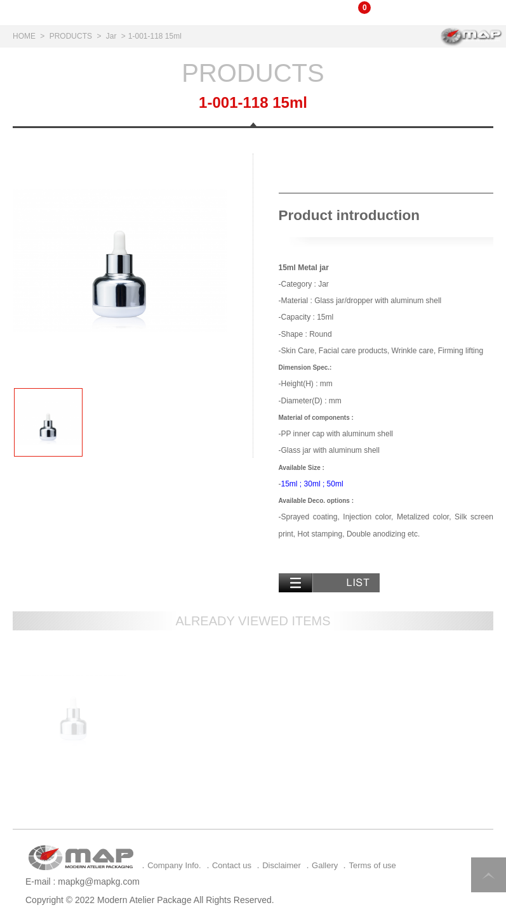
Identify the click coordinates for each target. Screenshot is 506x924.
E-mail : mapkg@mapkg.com (82, 881)
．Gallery (320, 865)
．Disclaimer (277, 865)
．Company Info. (170, 865)
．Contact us (227, 865)
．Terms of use (368, 865)
